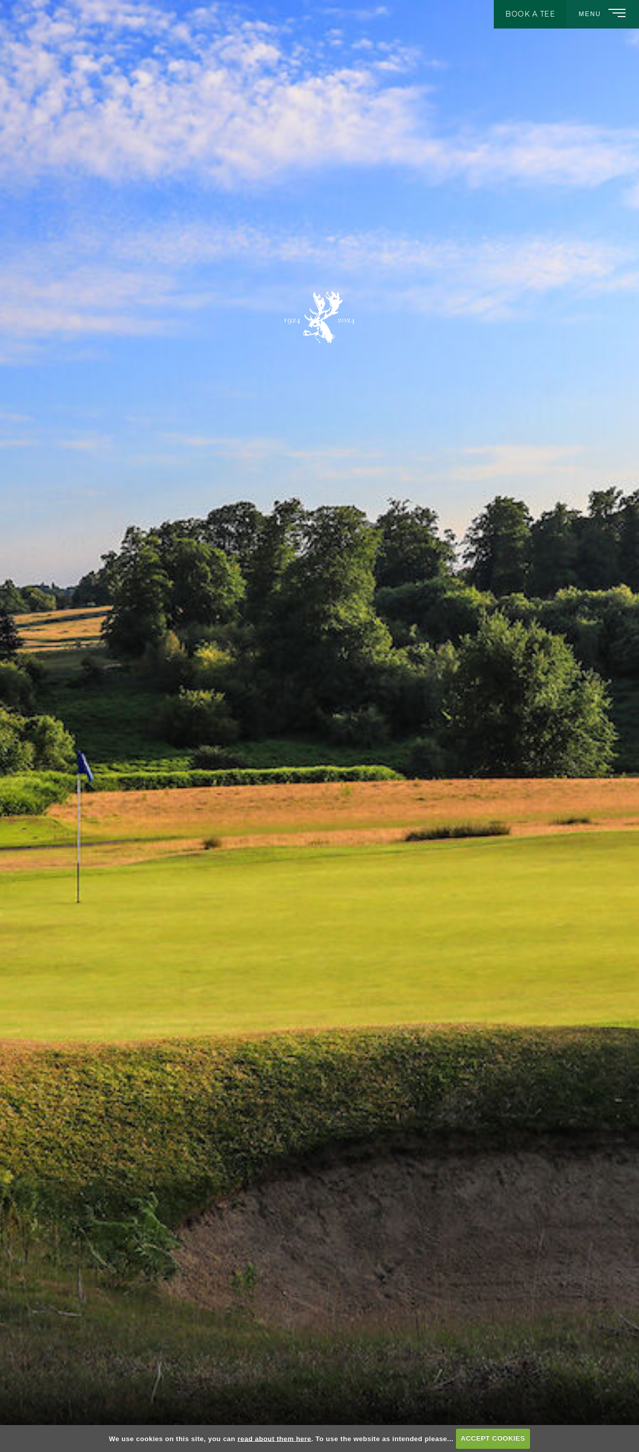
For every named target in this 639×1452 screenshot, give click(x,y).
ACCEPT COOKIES (493, 1438)
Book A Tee (530, 14)
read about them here (274, 1438)
